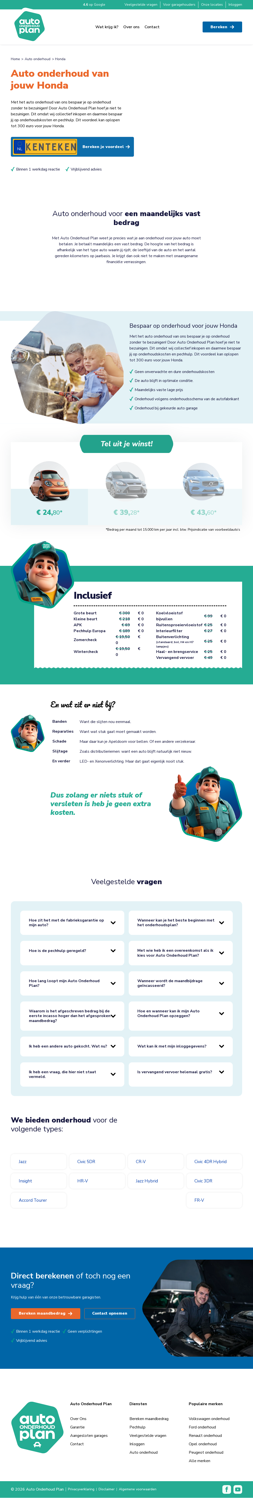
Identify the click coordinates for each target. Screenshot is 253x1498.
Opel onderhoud (203, 1444)
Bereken (222, 25)
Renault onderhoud (205, 1436)
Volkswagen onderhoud (209, 1419)
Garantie (77, 1427)
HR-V (83, 1181)
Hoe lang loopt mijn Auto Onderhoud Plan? (64, 983)
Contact (152, 25)
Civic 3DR (204, 1181)
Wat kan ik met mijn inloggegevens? (172, 1046)
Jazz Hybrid (148, 1181)
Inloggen (235, 4)
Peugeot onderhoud (206, 1452)
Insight (27, 1181)
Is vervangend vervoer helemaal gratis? (174, 1072)
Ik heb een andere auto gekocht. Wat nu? (68, 1046)
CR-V (142, 1161)
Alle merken (199, 1461)
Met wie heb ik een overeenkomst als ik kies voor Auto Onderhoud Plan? (175, 953)
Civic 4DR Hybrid (213, 1161)
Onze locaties (212, 4)
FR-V (200, 1200)
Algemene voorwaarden (145, 1490)
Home (15, 59)
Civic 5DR (87, 1161)
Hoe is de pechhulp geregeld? (57, 951)
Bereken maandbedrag (46, 1314)
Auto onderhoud (37, 59)
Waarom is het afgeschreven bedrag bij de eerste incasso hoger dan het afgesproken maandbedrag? (69, 1016)
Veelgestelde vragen (141, 4)
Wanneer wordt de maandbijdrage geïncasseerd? (170, 983)
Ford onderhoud (202, 1427)
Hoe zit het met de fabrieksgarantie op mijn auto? (66, 923)
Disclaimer (110, 1490)
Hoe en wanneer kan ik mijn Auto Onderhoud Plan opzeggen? (168, 1014)
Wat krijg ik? (106, 25)
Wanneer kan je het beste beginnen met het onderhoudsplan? (175, 923)
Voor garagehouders (179, 4)
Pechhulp (137, 1427)
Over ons (131, 25)
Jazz (23, 1161)
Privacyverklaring (82, 1490)
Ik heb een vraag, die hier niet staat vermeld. (62, 1075)
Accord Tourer (35, 1200)
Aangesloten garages (89, 1436)
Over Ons (78, 1419)
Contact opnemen (110, 1314)
